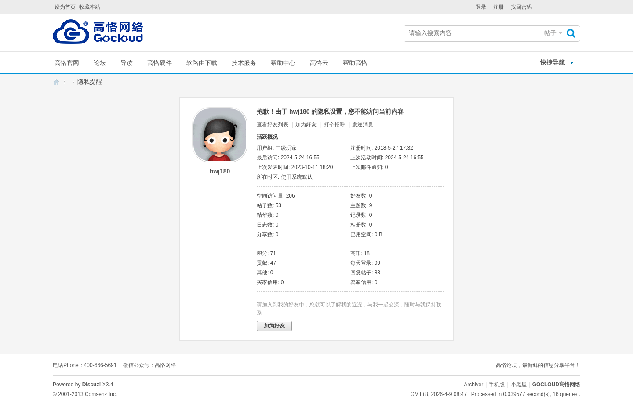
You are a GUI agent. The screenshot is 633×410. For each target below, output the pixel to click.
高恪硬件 (159, 62)
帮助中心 (283, 62)
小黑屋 (519, 384)
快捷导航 (552, 62)
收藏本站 (89, 7)
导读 (126, 62)
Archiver (473, 384)
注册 (498, 7)
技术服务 (244, 62)
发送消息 (362, 125)
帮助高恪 (355, 62)
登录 (481, 7)
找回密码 (521, 7)
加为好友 (305, 125)
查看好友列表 (272, 125)
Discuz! (91, 384)
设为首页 (65, 7)
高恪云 (319, 62)
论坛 (100, 62)
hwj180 (220, 171)
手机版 (497, 384)
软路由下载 (201, 62)
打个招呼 (334, 125)
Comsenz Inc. (101, 394)
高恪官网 (67, 62)
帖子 (550, 32)
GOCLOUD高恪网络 (56, 82)
